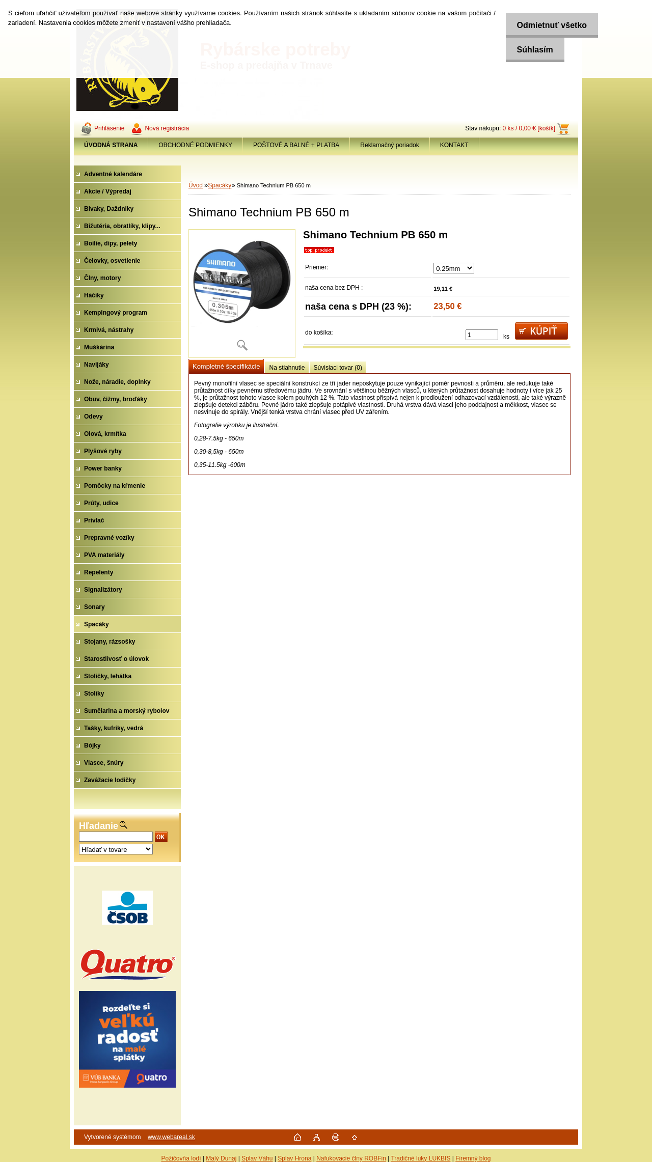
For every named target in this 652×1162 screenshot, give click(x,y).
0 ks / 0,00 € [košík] (529, 128)
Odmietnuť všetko (548, 25)
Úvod (195, 185)
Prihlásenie (109, 128)
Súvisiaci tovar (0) (338, 367)
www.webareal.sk (171, 1137)
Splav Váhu (257, 1158)
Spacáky (219, 185)
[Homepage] (111, 145)
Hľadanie (98, 826)
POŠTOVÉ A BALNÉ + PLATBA (296, 145)
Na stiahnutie (287, 367)
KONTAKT (454, 145)
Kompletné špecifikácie (226, 366)
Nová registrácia (167, 128)
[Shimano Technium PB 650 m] (242, 293)
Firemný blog (473, 1158)
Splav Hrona (294, 1158)
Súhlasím (531, 49)
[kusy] (482, 334)
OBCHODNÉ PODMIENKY (195, 145)
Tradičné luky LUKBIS (420, 1158)
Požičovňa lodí (181, 1158)
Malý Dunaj (221, 1158)
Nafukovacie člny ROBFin (351, 1158)
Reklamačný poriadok (389, 145)
